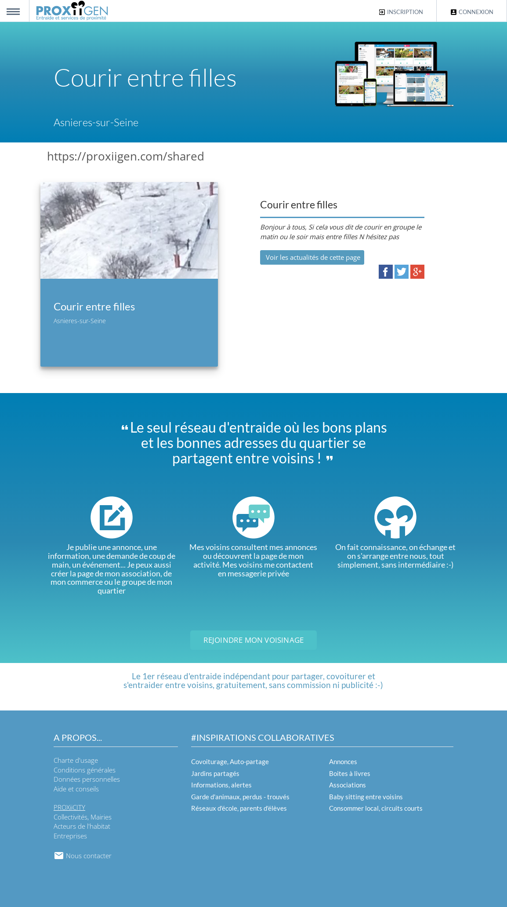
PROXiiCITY (69, 807)
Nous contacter (83, 855)
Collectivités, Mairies (83, 816)
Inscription (400, 12)
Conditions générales (85, 769)
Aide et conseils (76, 788)
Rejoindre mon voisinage (253, 640)
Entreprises (70, 835)
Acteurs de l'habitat (82, 826)
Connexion (471, 12)
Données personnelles (87, 779)
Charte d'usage (76, 760)
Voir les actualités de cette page (312, 257)
